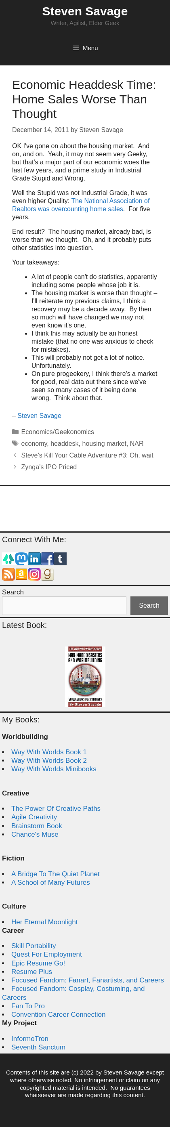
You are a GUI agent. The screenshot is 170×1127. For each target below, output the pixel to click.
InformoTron (29, 1039)
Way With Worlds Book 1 (49, 752)
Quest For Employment (46, 954)
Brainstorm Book (36, 826)
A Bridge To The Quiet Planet (55, 874)
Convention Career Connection (58, 1014)
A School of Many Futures (50, 882)
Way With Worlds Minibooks (54, 769)
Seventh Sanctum (38, 1047)
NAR (137, 443)
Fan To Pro (28, 1006)
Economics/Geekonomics (57, 431)
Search (13, 592)
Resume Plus (31, 972)
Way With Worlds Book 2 (49, 760)
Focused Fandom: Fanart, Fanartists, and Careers (87, 980)
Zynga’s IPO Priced (49, 467)
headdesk (64, 443)
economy (34, 443)
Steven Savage (85, 11)
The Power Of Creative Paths (56, 808)
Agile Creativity (34, 817)
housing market (104, 443)
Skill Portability (33, 946)
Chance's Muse (35, 834)
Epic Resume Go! (38, 963)
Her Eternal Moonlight (44, 922)
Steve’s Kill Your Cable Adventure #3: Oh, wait (87, 455)
